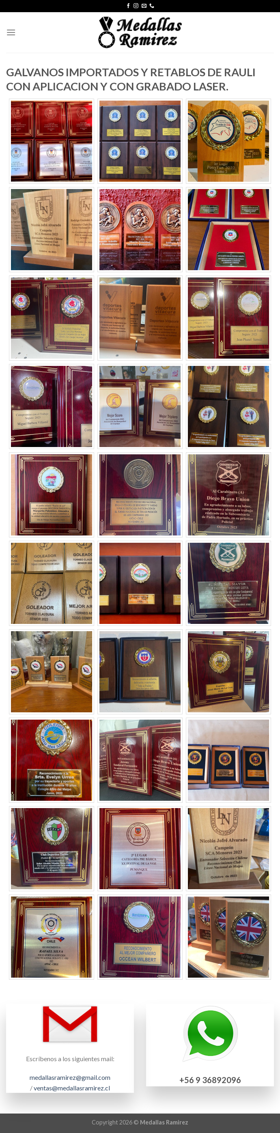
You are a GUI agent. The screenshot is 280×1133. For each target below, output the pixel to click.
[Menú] (11, 32)
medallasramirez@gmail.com (70, 1077)
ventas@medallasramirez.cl (72, 1088)
